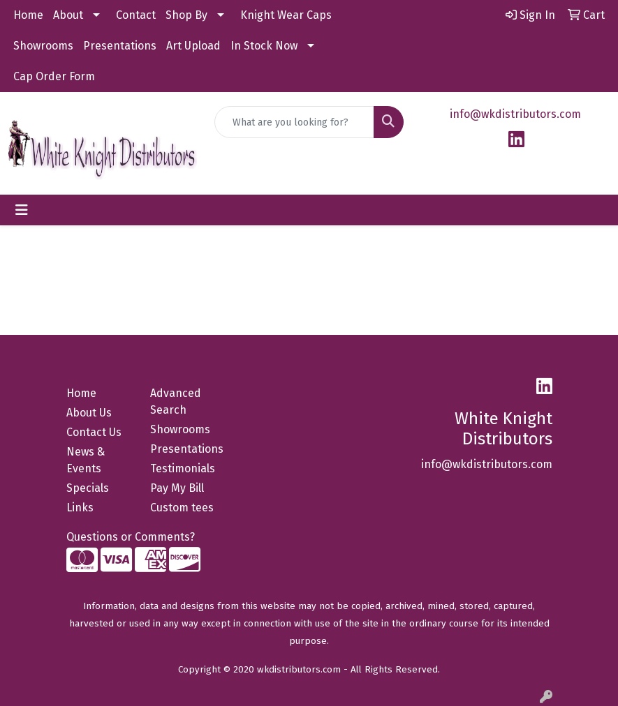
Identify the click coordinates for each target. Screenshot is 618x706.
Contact (136, 15)
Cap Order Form (54, 76)
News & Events (85, 460)
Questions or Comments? (130, 536)
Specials (87, 488)
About (68, 15)
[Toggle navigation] (21, 210)
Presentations (119, 45)
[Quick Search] (294, 122)
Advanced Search (175, 401)
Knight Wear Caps (286, 15)
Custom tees (182, 507)
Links (80, 507)
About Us (89, 412)
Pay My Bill (177, 488)
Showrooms (43, 45)
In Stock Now (263, 45)
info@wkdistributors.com (515, 114)
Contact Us (94, 432)
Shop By (186, 15)
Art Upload (193, 45)
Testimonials (182, 468)
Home (28, 15)
